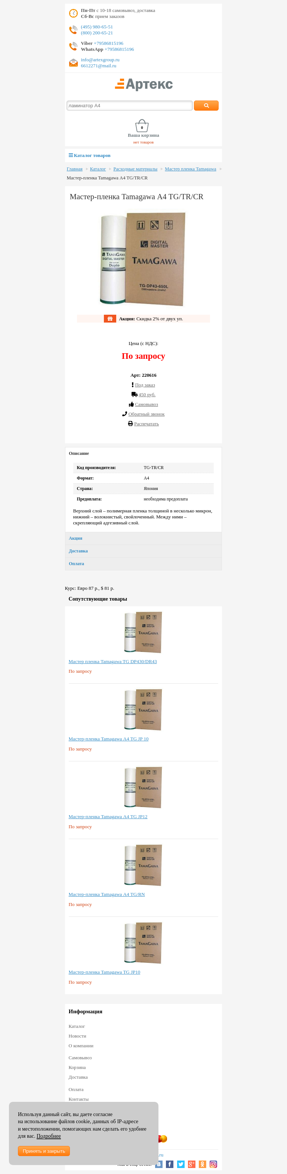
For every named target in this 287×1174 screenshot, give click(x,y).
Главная (75, 169)
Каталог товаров (90, 155)
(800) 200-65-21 (97, 33)
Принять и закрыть (44, 1151)
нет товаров (143, 142)
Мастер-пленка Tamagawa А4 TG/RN (107, 894)
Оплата (76, 563)
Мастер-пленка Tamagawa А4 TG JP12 (108, 816)
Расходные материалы (135, 169)
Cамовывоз (146, 404)
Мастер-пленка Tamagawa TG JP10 (105, 972)
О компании (81, 1045)
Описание (79, 453)
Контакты (79, 1099)
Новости (77, 1036)
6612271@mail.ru (99, 65)
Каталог (98, 169)
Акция (75, 538)
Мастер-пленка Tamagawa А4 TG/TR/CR (107, 178)
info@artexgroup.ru (100, 59)
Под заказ (145, 385)
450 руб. (147, 394)
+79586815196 (108, 43)
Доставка (78, 551)
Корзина (77, 1067)
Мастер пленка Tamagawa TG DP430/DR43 (113, 661)
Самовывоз (80, 1057)
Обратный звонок (147, 414)
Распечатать (146, 423)
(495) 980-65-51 (97, 27)
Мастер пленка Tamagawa (190, 169)
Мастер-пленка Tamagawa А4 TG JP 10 (109, 739)
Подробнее (49, 1136)
